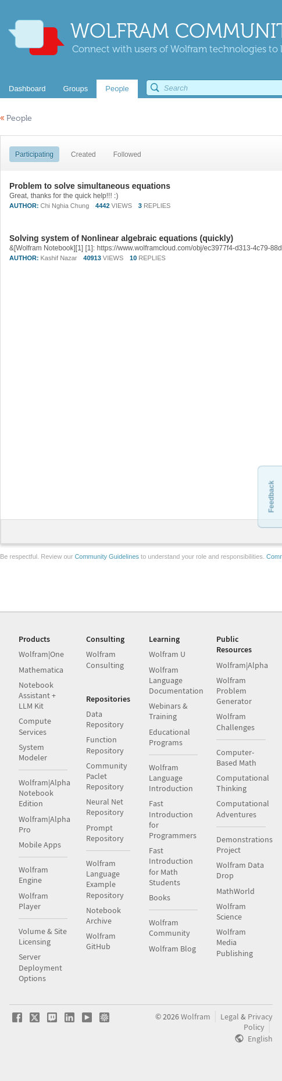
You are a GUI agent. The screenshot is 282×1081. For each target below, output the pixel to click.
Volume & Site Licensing (43, 936)
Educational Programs (169, 737)
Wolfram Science (231, 911)
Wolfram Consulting (105, 659)
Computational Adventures (242, 808)
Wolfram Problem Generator (234, 690)
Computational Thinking (242, 783)
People (16, 118)
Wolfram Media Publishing (234, 942)
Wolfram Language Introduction (171, 777)
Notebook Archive (103, 915)
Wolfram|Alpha (242, 665)
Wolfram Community (169, 927)
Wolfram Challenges (235, 721)
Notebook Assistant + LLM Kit (37, 695)
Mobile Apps (40, 844)
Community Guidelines (106, 556)
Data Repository (105, 719)
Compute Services (35, 726)
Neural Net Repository (105, 806)
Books (159, 897)
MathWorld (235, 891)
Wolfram (195, 1016)
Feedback (271, 496)
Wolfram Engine (33, 874)
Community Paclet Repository (106, 776)
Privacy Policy (258, 1021)
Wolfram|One (41, 654)
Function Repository (105, 744)
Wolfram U (167, 654)
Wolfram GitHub (101, 941)
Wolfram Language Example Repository (105, 879)
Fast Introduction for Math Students (171, 866)
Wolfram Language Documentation (176, 680)
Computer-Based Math (236, 757)
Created (83, 154)
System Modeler (33, 752)
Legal (229, 1016)
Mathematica (41, 670)
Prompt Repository (105, 833)
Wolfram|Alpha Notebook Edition (44, 793)
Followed (127, 154)
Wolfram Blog (172, 948)
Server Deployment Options (40, 967)
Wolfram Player (33, 900)
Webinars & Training (168, 711)
